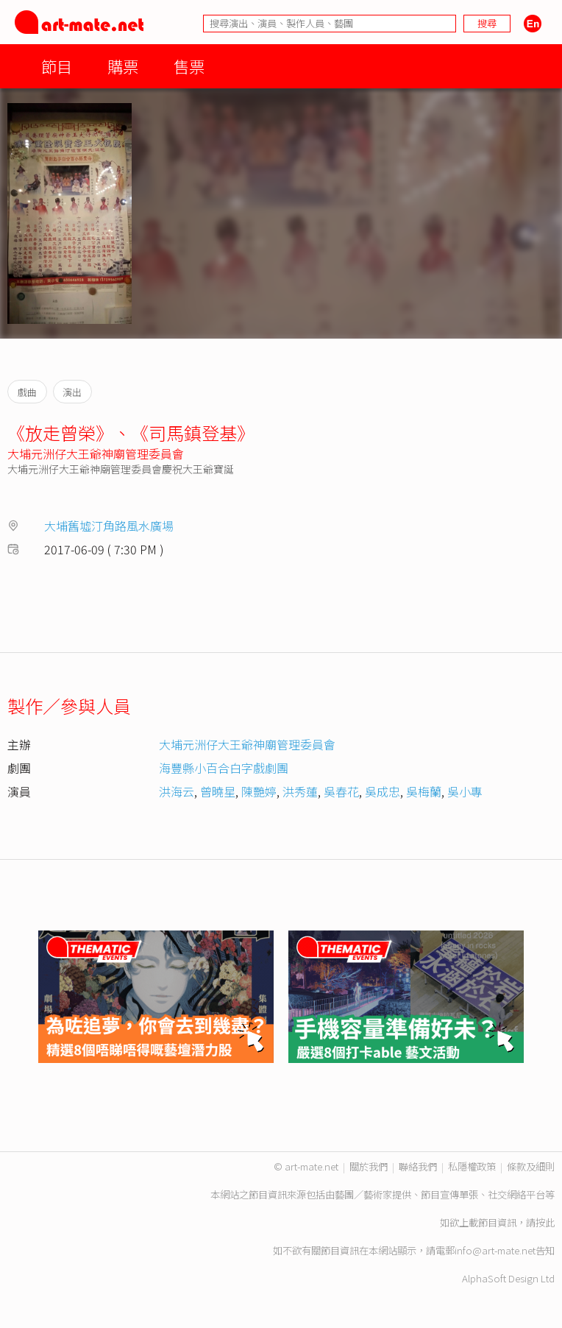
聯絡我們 (418, 1166)
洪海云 (176, 791)
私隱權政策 (472, 1166)
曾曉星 (217, 791)
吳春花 (341, 791)
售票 (189, 65)
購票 (122, 65)
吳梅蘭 (423, 791)
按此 (545, 1222)
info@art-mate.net (495, 1250)
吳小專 (465, 791)
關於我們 (368, 1166)
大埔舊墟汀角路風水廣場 (109, 525)
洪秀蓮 (300, 791)
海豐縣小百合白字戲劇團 (223, 768)
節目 (56, 65)
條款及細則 (531, 1166)
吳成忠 (382, 791)
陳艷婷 (259, 791)
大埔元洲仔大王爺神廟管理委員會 (95, 453)
